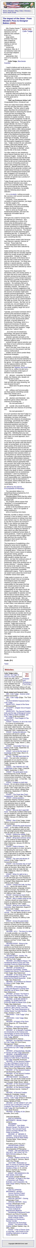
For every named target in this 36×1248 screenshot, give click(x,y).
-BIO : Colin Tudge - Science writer (18, 694)
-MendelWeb (12, 1124)
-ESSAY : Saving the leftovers (16, 732)
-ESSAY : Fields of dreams (15, 846)
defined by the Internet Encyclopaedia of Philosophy (14, 487)
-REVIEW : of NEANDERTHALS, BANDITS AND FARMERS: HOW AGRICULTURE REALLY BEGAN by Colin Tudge (16, 1057)
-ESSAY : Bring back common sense (18, 838)
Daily (21, 11)
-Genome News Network (16, 1195)
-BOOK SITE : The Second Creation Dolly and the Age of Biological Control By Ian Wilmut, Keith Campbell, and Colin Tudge (17, 714)
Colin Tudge (27, 31)
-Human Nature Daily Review (18, 1216)
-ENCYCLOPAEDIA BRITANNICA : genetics (14, 1190)
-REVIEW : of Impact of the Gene (17, 1021)
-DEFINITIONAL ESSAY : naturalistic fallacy (15, 1146)
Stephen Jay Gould (21, 367)
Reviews (11, 11)
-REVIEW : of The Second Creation (18, 1070)
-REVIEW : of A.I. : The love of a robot (19, 931)
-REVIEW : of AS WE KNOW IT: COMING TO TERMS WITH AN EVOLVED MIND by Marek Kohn (16, 1000)
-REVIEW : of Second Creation (16, 1092)
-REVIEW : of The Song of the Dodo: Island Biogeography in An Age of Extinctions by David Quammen (17, 976)
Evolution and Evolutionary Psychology (27, 681)
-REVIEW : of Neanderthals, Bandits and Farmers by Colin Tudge (17, 1046)
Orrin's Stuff (7, 12)
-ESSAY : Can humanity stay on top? (18, 864)
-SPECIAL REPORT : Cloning (18, 1198)
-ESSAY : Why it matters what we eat (18, 898)
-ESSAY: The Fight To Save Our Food (11, 675)
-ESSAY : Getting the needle (15, 834)
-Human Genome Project (16, 1193)
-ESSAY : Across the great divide (17, 921)
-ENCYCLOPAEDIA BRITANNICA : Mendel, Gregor (16, 1119)
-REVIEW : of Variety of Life (15, 1111)
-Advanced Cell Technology (17, 1223)
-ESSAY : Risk (11, 820)
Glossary (27, 11)
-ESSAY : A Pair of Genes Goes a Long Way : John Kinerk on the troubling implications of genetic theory (17, 1232)
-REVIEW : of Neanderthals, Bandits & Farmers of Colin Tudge (17, 1052)
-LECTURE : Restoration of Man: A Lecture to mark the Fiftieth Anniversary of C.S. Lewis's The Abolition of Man (18, 1165)
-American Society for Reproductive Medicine (14, 1206)
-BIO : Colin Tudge (12, 697)
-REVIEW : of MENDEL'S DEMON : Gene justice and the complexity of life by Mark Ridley (17, 1135)
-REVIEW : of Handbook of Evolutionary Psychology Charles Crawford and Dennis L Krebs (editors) (17, 969)
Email (14, 12)
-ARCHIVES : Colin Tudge (15, 1018)
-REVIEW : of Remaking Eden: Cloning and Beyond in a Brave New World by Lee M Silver (16, 988)
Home (5, 11)
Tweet (6, 664)
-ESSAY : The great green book (16, 772)
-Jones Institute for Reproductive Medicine (14, 1209)
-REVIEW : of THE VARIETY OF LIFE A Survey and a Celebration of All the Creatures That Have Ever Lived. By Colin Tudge (18, 1105)
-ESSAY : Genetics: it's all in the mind (18, 722)
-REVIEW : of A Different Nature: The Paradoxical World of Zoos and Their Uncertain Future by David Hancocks (17, 962)
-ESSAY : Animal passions (15, 798)
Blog (16, 11)
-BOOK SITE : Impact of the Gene (17, 704)
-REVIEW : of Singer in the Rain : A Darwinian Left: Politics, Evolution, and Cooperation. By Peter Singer (18, 1181)
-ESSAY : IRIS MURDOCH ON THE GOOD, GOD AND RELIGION (17, 1175)
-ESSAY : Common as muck (15, 895)
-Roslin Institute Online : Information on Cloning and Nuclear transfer (15, 1219)
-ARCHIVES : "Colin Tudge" (15, 1014)
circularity (13, 194)
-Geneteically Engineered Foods (19, 1212)
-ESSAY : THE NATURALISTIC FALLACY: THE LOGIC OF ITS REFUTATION (17, 1152)
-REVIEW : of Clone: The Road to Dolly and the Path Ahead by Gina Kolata (16, 995)
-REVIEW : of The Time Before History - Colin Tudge (15, 1097)
